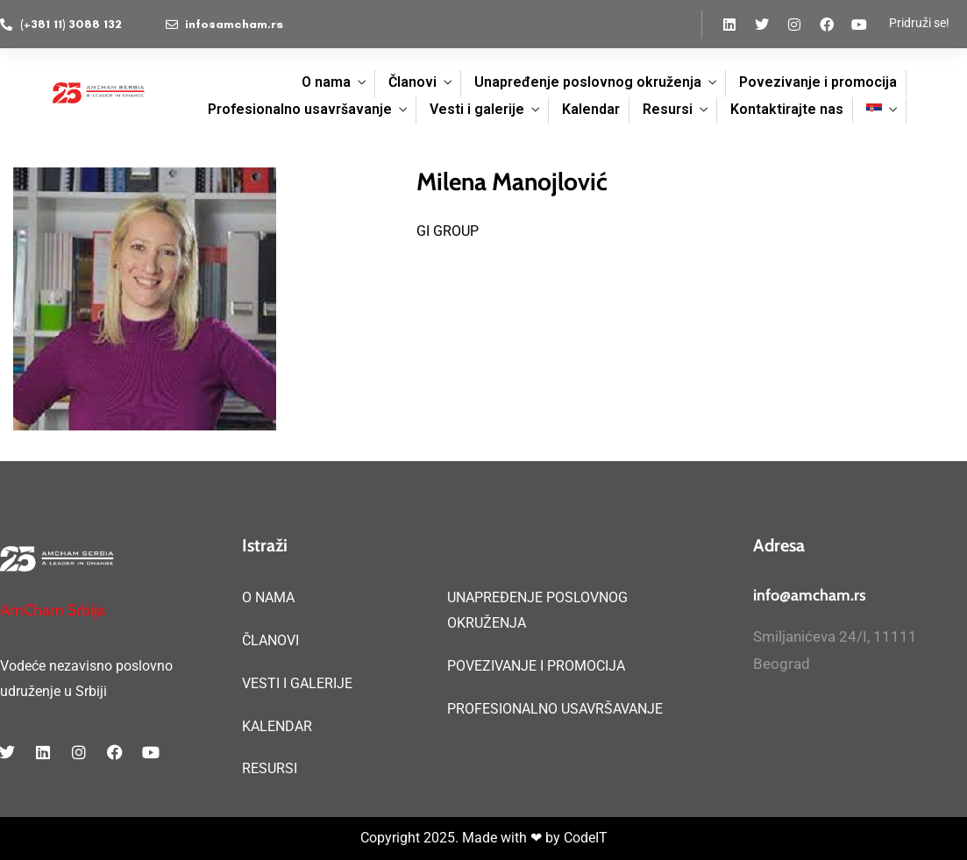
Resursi (668, 109)
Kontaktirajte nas (786, 109)
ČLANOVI (270, 640)
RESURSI (269, 768)
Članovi (412, 82)
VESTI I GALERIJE (297, 683)
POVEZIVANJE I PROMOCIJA (536, 665)
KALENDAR (277, 726)
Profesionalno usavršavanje (300, 109)
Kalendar (591, 109)
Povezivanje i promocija (818, 82)
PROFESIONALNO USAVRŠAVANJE (555, 708)
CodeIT (586, 837)
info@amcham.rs (809, 595)
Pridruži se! (919, 23)
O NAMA (268, 597)
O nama (326, 82)
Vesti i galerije (477, 109)
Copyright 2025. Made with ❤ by (462, 837)
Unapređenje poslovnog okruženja (587, 82)
